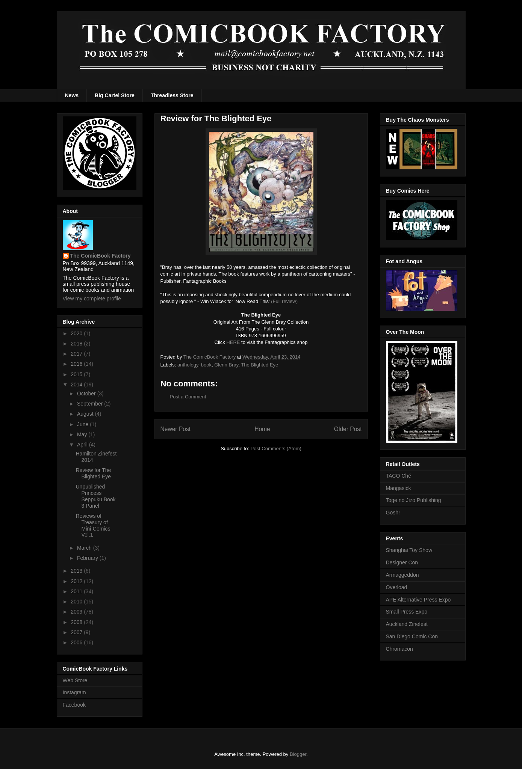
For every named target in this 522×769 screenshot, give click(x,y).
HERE (233, 342)
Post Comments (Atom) (276, 448)
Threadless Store (172, 95)
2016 (77, 364)
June (83, 424)
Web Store (75, 680)
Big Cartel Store (115, 95)
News (72, 95)
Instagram (74, 692)
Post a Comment (188, 397)
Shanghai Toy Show (409, 550)
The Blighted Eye (259, 365)
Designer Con (402, 562)
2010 (77, 602)
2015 (77, 374)
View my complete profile (92, 299)
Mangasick (398, 488)
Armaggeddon (402, 575)
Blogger (298, 754)
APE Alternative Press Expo (418, 600)
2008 (77, 622)
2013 (77, 571)
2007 (77, 632)
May (82, 434)
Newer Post (175, 429)
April (83, 445)
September (90, 404)
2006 (77, 642)
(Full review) (284, 301)
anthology (187, 365)
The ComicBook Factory (100, 256)
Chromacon (399, 649)
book (206, 365)
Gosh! (393, 513)
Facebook (74, 705)
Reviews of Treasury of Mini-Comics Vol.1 (93, 525)
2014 (77, 384)
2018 (77, 344)
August (86, 414)
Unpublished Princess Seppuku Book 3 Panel (95, 496)
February (88, 558)
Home (262, 429)
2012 (77, 581)
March (85, 548)
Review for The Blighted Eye (93, 473)
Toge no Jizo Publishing (413, 500)
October (87, 394)
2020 (77, 333)
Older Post (348, 429)
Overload (396, 587)
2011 (77, 591)
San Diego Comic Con (412, 636)
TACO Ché (398, 476)
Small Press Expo (406, 612)
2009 (77, 612)
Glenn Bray (226, 365)
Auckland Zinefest (407, 624)
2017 (77, 354)
